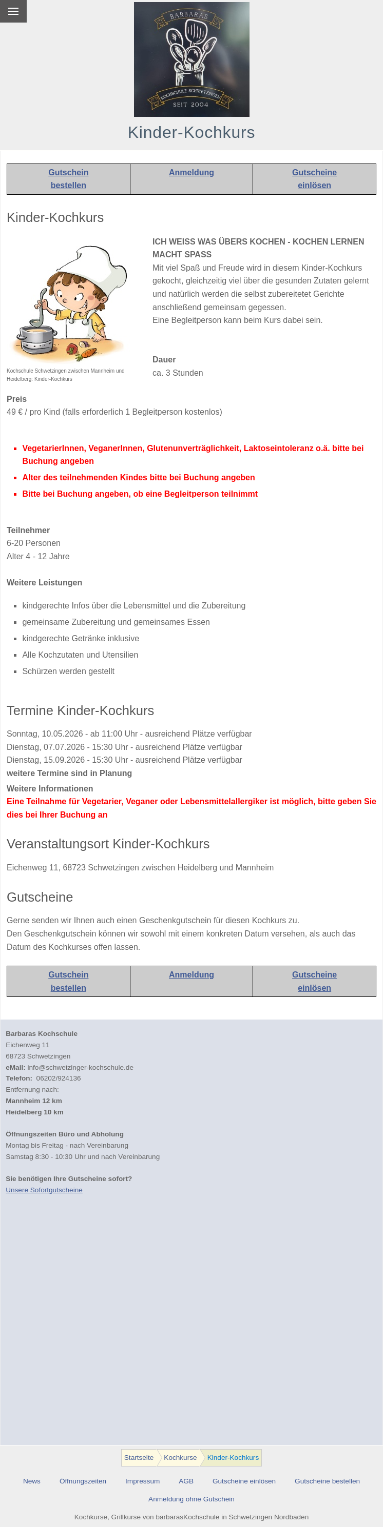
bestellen (68, 185)
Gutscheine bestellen (327, 1481)
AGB (186, 1481)
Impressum (142, 1481)
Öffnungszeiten (83, 1481)
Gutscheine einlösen (244, 1481)
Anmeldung (191, 172)
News (32, 1481)
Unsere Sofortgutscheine (44, 1190)
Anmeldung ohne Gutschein (191, 1499)
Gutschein (68, 172)
